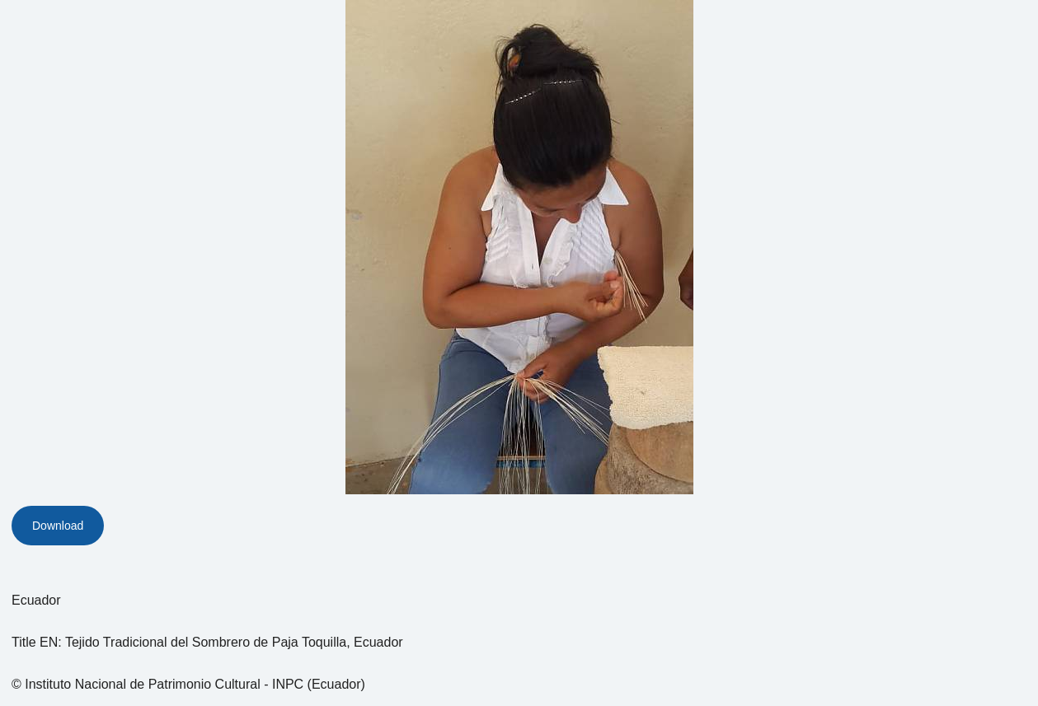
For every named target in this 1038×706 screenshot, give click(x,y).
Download (57, 525)
